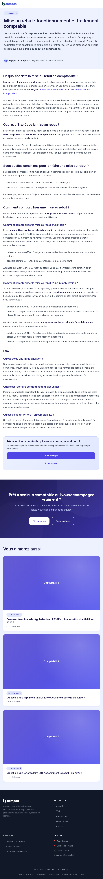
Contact (59, 826)
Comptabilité (11, 13)
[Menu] (98, 4)
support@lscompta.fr (65, 855)
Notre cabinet (62, 821)
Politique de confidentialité (48, 874)
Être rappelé (51, 463)
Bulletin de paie (13, 846)
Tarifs (58, 811)
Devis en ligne (51, 455)
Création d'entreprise (15, 841)
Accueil (59, 806)
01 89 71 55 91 (63, 850)
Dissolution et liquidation (16, 851)
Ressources (61, 816)
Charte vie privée (69, 874)
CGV (82, 874)
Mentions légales (26, 874)
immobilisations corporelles (53, 89)
